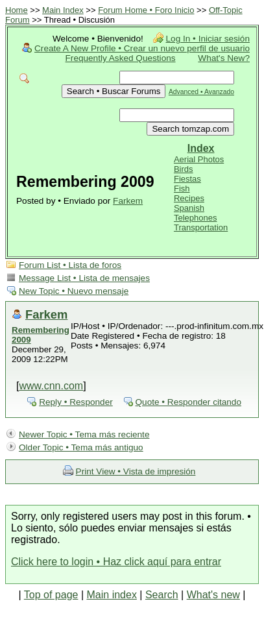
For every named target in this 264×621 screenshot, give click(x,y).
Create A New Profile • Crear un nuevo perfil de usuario (142, 48)
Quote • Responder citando (188, 402)
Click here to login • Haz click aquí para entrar (116, 561)
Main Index (63, 10)
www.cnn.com (51, 385)
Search (161, 594)
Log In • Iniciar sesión (208, 38)
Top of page (51, 594)
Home (16, 10)
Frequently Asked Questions (121, 58)
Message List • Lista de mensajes (84, 278)
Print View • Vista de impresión (136, 471)
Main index (112, 594)
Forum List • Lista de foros (70, 265)
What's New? (224, 58)
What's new (213, 594)
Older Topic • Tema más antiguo (81, 447)
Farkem (128, 201)
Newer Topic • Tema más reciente (84, 434)
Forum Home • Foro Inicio (146, 10)
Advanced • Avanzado (201, 91)
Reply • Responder (76, 402)
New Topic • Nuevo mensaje (73, 291)
